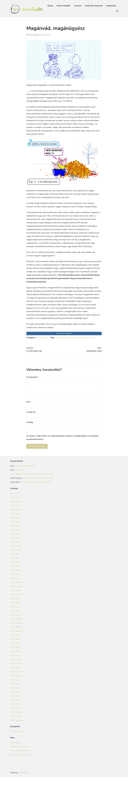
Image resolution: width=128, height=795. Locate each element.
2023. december (16, 604)
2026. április (14, 515)
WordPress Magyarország (20, 776)
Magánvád (66, 341)
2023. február (15, 636)
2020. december (16, 729)
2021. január (15, 725)
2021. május (14, 709)
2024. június (14, 580)
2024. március (15, 592)
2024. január (15, 600)
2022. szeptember (17, 652)
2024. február (15, 596)
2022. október (15, 648)
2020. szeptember (17, 742)
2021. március (15, 717)
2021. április (14, 713)
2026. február (15, 523)
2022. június (14, 657)
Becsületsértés (38, 341)
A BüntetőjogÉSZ (63, 6)
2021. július (14, 701)
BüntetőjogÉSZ (34, 35)
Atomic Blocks (24, 790)
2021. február (15, 721)
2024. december (16, 563)
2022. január (15, 677)
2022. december (16, 640)
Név (29, 407)
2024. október (15, 571)
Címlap (50, 6)
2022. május (14, 661)
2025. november (16, 531)
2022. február (15, 673)
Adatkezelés (111, 6)
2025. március (15, 551)
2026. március (15, 519)
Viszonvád (76, 341)
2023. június (14, 620)
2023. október (15, 612)
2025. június (14, 539)
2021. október (15, 689)
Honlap (29, 430)
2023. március (15, 632)
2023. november (16, 608)
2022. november (16, 644)
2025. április (14, 547)
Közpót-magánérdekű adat (25, 480)
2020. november (16, 733)
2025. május (14, 543)
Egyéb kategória (43, 337)
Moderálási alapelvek (93, 6)
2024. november (16, 567)
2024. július (14, 576)
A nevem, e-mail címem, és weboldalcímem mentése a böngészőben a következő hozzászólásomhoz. (62, 446)
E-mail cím (31, 418)
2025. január (15, 559)
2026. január (15, 527)
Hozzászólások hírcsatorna (20, 772)
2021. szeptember (17, 693)
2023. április (14, 628)
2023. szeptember (17, 616)
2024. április (14, 588)
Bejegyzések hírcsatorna (19, 768)
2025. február (15, 555)
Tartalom (78, 6)
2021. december (16, 681)
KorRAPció (19, 484)
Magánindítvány (53, 341)
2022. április (14, 665)
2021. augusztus (16, 697)
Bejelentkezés (15, 764)
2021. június (14, 705)
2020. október (15, 738)
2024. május (14, 584)
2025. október (15, 535)
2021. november (16, 685)
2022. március (15, 669)
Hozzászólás (32, 380)
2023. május (14, 624)
